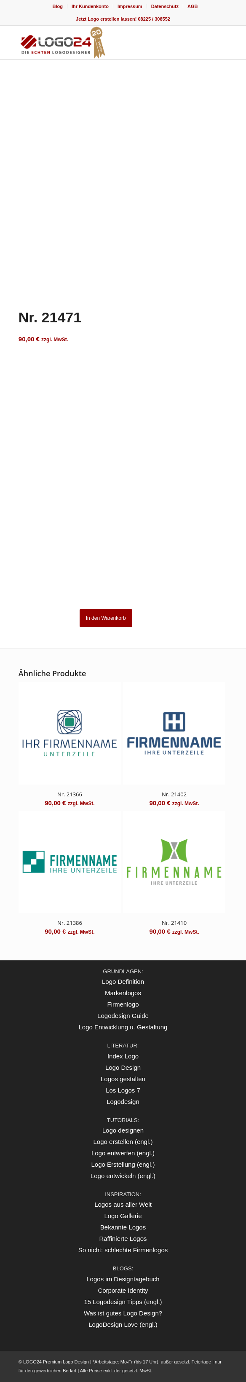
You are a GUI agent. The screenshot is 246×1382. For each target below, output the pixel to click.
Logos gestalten (123, 1078)
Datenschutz (165, 6)
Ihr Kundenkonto (90, 6)
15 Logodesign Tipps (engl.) (123, 1301)
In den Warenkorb (106, 618)
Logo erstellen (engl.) (123, 1141)
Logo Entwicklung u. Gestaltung (123, 1027)
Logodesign (123, 1101)
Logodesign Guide (123, 1015)
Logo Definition (123, 981)
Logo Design (123, 1067)
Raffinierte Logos (123, 1238)
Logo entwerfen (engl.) (123, 1153)
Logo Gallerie (123, 1215)
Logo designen (123, 1130)
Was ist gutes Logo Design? (123, 1313)
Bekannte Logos (123, 1227)
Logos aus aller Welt (123, 1204)
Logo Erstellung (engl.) (123, 1164)
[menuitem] (57, 6)
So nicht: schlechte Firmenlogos (123, 1249)
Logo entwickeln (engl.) (123, 1175)
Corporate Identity (123, 1290)
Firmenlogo (123, 1004)
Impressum (130, 6)
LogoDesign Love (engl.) (122, 1324)
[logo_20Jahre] (102, 42)
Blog (57, 6)
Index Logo (123, 1056)
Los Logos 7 (123, 1090)
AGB (192, 6)
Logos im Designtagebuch (122, 1279)
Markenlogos (123, 992)
